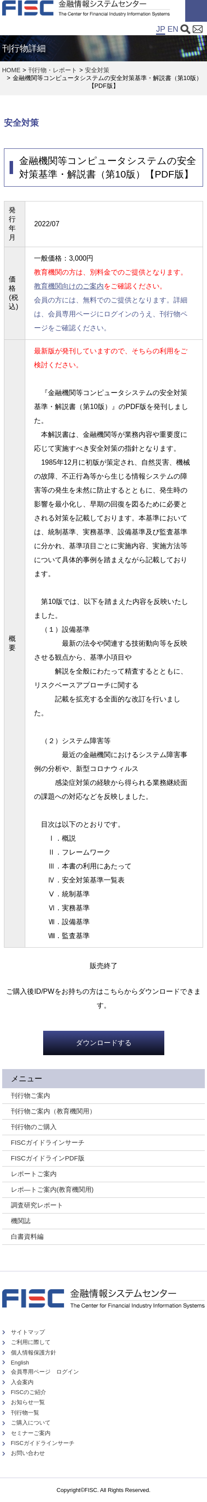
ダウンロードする (104, 1042)
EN (172, 29)
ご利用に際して (31, 1342)
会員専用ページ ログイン (45, 1371)
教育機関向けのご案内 (69, 286)
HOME (11, 70)
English (20, 1362)
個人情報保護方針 (33, 1352)
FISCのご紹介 (28, 1392)
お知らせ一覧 (28, 1402)
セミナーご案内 (31, 1433)
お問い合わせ (28, 1453)
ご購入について (31, 1422)
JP (160, 29)
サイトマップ (28, 1332)
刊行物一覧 (25, 1412)
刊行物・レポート (52, 70)
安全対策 (97, 70)
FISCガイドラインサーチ (43, 1443)
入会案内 (22, 1382)
